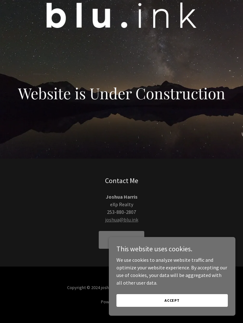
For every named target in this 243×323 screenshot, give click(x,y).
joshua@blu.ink (121, 219)
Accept (172, 300)
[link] (121, 15)
